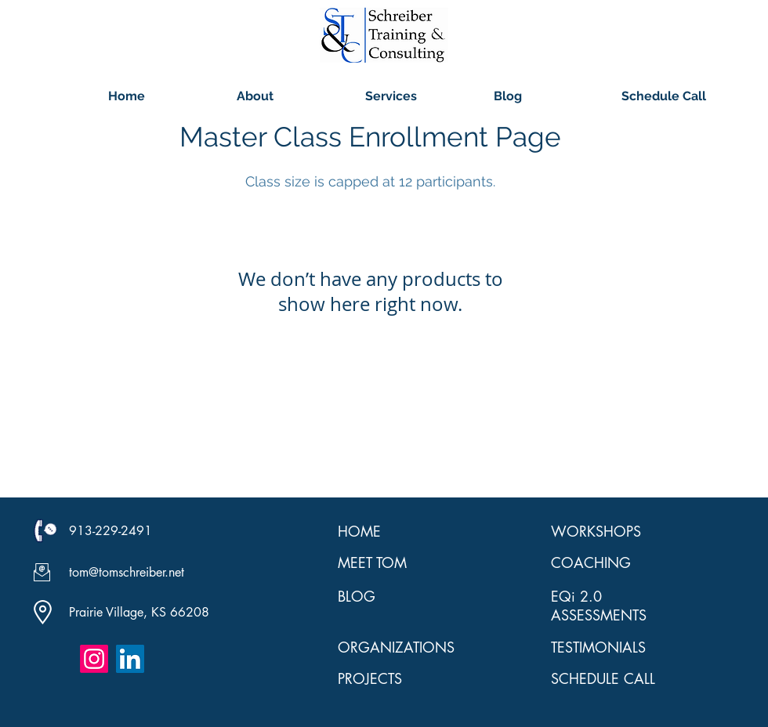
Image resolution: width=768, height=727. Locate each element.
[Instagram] (94, 659)
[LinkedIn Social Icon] (130, 659)
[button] (289, 96)
